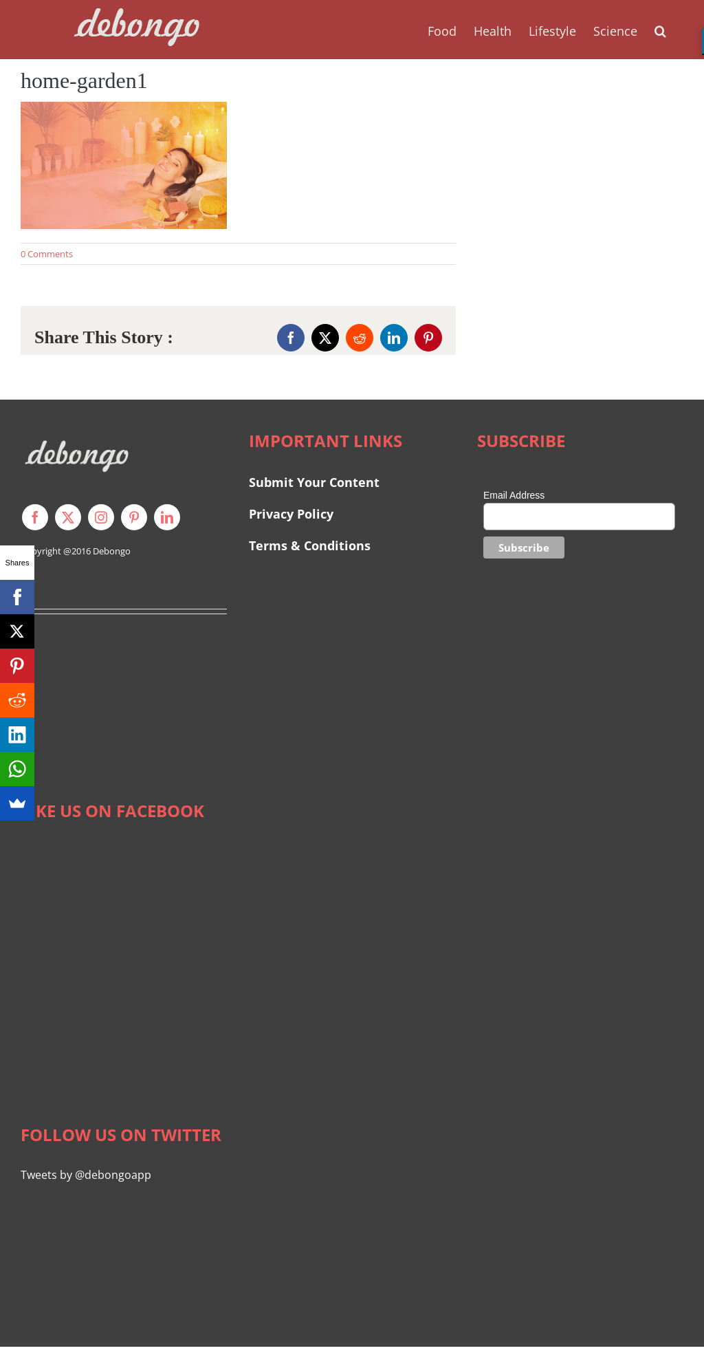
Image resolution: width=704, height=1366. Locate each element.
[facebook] (35, 517)
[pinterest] (134, 517)
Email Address (513, 495)
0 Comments (47, 254)
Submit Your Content (316, 482)
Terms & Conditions (310, 545)
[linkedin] (167, 517)
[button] (660, 29)
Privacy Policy (291, 514)
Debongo (112, 551)
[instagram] (101, 517)
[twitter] (68, 517)
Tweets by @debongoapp (86, 1174)
